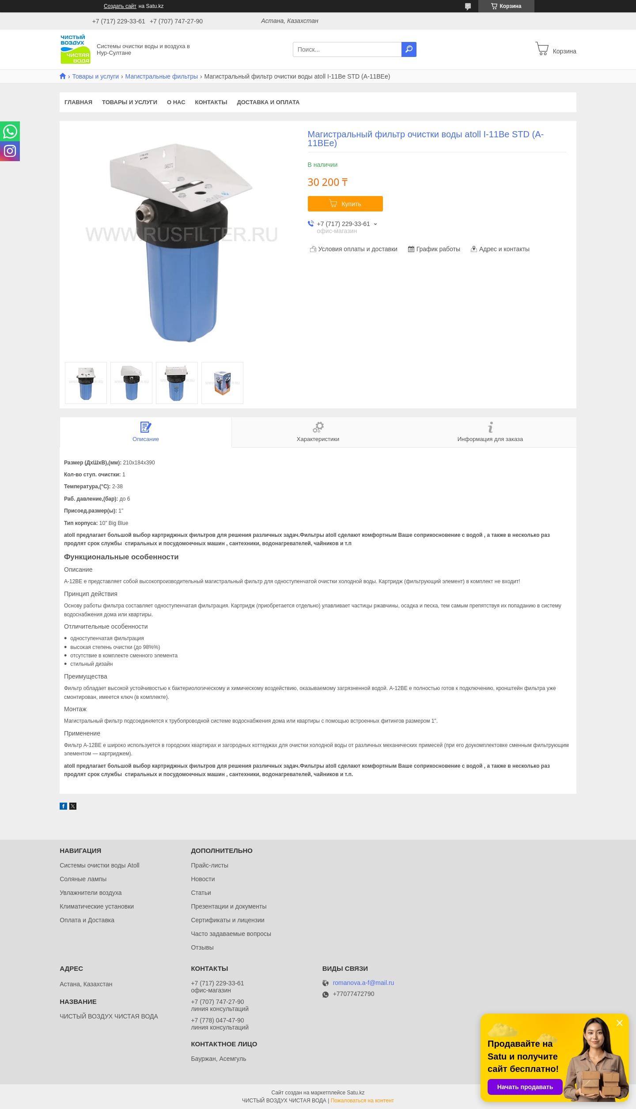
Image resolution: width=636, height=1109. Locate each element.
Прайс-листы (209, 865)
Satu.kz (355, 1093)
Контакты (211, 102)
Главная (78, 102)
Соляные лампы (83, 879)
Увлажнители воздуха (90, 892)
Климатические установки (97, 906)
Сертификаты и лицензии (227, 920)
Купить (351, 203)
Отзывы (202, 947)
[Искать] (408, 49)
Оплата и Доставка (87, 920)
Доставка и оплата (268, 102)
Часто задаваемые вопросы (231, 933)
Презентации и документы (228, 906)
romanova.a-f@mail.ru (363, 983)
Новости (203, 879)
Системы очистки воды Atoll (100, 865)
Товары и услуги (95, 76)
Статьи (201, 892)
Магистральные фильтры (161, 76)
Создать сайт (120, 6)
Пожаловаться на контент (362, 1101)
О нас (176, 102)
